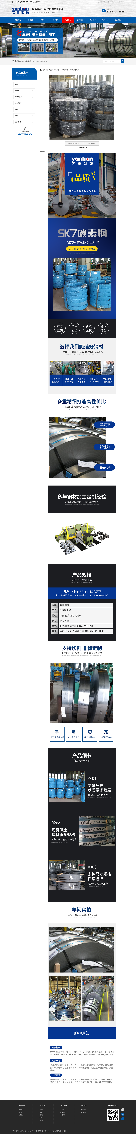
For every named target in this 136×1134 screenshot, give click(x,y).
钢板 (32, 61)
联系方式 (83, 1109)
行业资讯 (62, 1112)
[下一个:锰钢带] (91, 143)
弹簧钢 (22, 61)
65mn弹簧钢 (38, 61)
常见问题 (62, 1115)
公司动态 (62, 1109)
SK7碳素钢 (18, 103)
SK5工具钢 (18, 97)
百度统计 (58, 1131)
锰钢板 (41, 1115)
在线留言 (83, 1112)
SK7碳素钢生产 (74, 70)
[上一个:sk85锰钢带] (73, 143)
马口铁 (45, 61)
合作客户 (21, 1115)
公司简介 (21, 1109)
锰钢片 (41, 1117)
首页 (50, 70)
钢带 (29, 61)
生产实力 (21, 1112)
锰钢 (26, 61)
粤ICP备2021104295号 (48, 1131)
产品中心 (56, 70)
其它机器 (18, 122)
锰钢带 (41, 1120)
